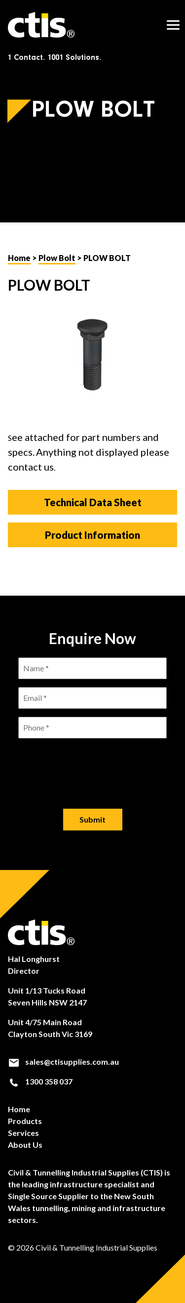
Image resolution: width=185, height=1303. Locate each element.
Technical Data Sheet (93, 502)
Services (23, 1132)
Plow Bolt (56, 257)
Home (19, 257)
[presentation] (93, 765)
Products (25, 1121)
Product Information (92, 535)
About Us (25, 1144)
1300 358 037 (40, 1081)
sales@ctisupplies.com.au (63, 1062)
